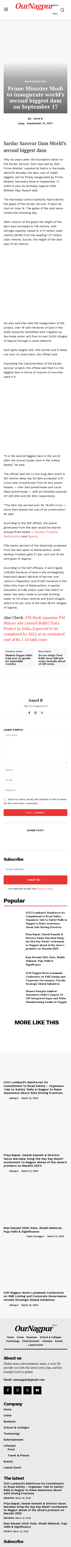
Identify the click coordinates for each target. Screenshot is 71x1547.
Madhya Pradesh (46, 487)
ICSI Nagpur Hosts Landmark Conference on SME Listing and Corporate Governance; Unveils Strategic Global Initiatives (45, 934)
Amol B (38, 118)
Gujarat (32, 492)
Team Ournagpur (35, 1192)
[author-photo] (6, 1054)
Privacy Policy (45, 844)
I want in (35, 835)
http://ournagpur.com (35, 661)
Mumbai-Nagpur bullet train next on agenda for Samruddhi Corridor (18, 615)
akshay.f (13, 1054)
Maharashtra (35, 81)
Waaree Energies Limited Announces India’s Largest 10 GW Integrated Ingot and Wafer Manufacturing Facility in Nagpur (46, 952)
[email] (35, 825)
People (8, 1487)
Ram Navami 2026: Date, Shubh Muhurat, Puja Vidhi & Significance (45, 916)
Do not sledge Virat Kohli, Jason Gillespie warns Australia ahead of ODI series (52, 615)
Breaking (9, 1454)
